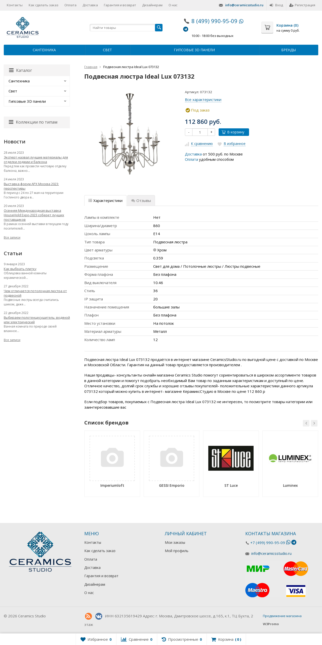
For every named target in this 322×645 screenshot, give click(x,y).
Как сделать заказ (43, 5)
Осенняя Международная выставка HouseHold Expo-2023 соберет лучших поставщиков (34, 215)
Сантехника (44, 49)
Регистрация (302, 5)
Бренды (288, 49)
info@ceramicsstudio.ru (244, 5)
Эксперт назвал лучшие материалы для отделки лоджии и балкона (36, 159)
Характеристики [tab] (105, 200)
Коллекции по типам (33, 122)
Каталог (20, 70)
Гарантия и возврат (120, 5)
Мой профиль (176, 550)
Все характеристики (203, 99)
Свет (107, 49)
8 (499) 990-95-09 (214, 21)
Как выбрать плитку (20, 268)
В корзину (233, 132)
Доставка (90, 5)
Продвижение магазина (282, 616)
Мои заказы (175, 542)
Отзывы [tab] (141, 200)
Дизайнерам (152, 5)
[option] (112, 465)
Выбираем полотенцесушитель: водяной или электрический (37, 319)
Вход (276, 5)
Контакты (15, 5)
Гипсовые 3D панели (194, 49)
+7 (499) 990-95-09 (267, 542)
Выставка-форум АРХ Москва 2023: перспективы (31, 186)
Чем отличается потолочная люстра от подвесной (35, 293)
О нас (173, 5)
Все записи (12, 237)
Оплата (70, 5)
